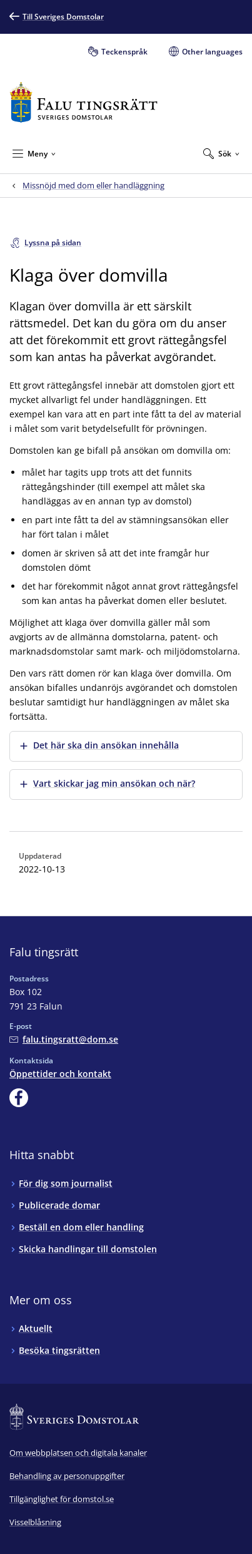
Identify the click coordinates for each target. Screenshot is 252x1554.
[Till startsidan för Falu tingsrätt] (83, 102)
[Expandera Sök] (221, 153)
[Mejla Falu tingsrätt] (63, 1039)
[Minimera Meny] (34, 153)
